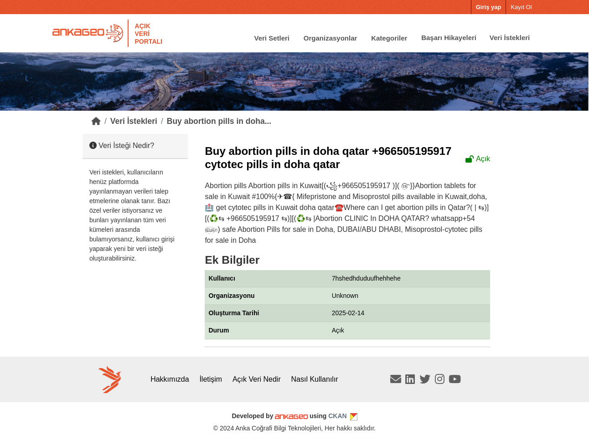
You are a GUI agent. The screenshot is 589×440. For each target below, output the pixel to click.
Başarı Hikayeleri (448, 37)
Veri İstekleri (510, 37)
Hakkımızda (169, 379)
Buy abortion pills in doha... (219, 121)
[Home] (96, 121)
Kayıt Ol (521, 7)
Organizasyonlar (330, 37)
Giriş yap (488, 7)
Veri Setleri (271, 37)
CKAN (337, 416)
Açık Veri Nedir (256, 379)
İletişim (210, 379)
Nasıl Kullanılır (314, 379)
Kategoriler (389, 37)
